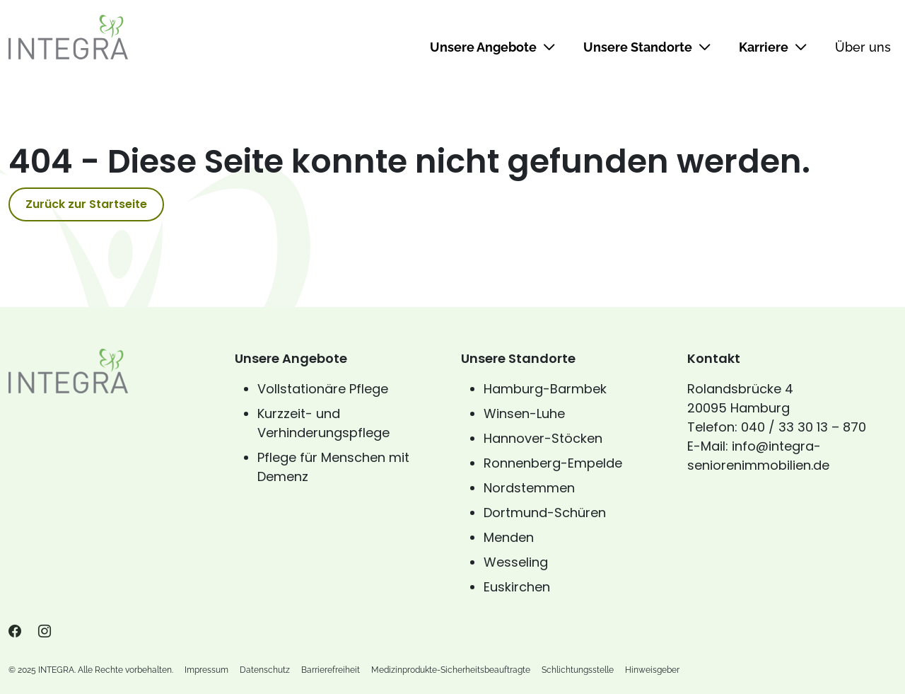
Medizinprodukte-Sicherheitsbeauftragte (450, 670)
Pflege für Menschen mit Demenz (333, 467)
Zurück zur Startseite (86, 204)
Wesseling (516, 562)
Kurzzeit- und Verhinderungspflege (323, 423)
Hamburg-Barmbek (545, 389)
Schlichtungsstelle (578, 670)
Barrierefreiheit (330, 670)
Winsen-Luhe (524, 413)
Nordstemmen (529, 488)
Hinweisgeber (652, 670)
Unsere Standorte (647, 47)
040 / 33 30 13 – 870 (803, 427)
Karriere (773, 47)
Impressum (206, 670)
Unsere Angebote (492, 47)
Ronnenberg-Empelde (553, 463)
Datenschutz (265, 670)
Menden (509, 537)
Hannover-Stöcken (543, 438)
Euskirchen (517, 587)
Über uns (863, 47)
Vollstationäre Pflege (322, 389)
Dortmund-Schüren (545, 512)
